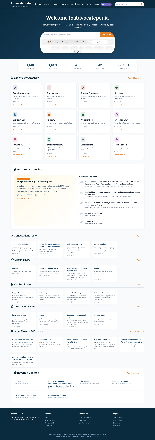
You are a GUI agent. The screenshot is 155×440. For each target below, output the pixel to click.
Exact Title (70, 42)
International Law (19, 315)
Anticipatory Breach (120, 381)
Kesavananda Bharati (93, 213)
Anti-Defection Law (74, 244)
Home (38, 4)
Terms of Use (117, 417)
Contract (65, 48)
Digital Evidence (86, 381)
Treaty (42, 315)
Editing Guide (83, 420)
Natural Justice (100, 244)
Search (107, 35)
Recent (46, 4)
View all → (140, 236)
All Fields (52, 42)
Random (56, 4)
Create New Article (85, 417)
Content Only (80, 42)
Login (85, 4)
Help (77, 4)
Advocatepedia (21, 3)
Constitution (55, 48)
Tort (81, 48)
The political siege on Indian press (35, 181)
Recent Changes (50, 420)
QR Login (106, 4)
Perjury (15, 268)
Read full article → (24, 199)
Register (94, 4)
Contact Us (116, 426)
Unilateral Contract (101, 293)
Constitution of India (20, 244)
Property (88, 48)
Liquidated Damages (75, 293)
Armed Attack (99, 315)
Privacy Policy (117, 420)
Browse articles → (19, 105)
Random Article (49, 423)
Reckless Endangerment (48, 268)
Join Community (84, 423)
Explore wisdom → (137, 331)
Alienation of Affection (57, 395)
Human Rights (99, 48)
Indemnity (43, 293)
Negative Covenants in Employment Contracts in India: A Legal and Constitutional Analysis (61, 383)
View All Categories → (136, 78)
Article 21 (89, 222)
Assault (97, 268)
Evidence (109, 48)
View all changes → (134, 373)
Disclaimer (116, 423)
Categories (67, 4)
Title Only (61, 42)
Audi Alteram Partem (102, 340)
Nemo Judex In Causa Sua (22, 340)
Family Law (77, 52)
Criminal (74, 48)
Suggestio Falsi (18, 293)
